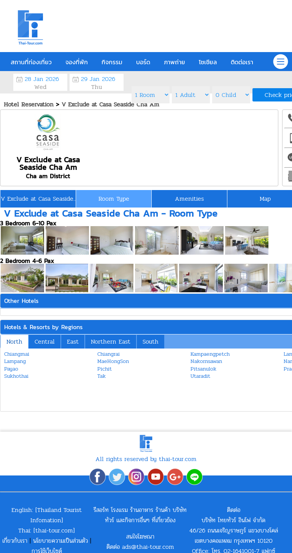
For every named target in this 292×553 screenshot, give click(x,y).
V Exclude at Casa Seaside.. (38, 198)
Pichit (104, 369)
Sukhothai (16, 376)
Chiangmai (16, 354)
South (151, 341)
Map (265, 198)
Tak (101, 376)
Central (45, 341)
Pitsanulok (203, 369)
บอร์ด (143, 62)
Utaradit (200, 376)
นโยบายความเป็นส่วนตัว (60, 540)
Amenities (189, 198)
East (73, 341)
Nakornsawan (206, 361)
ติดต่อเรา (242, 62)
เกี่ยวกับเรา (14, 540)
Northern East (110, 341)
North (14, 341)
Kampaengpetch (210, 354)
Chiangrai (108, 354)
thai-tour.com (54, 530)
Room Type (113, 198)
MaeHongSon (113, 361)
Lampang (15, 361)
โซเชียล (208, 62)
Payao (11, 369)
